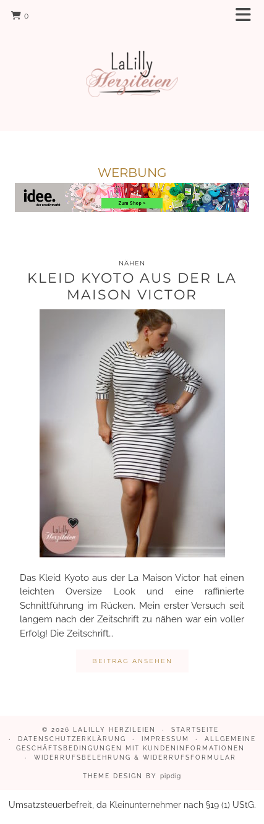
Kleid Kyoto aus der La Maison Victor (132, 286)
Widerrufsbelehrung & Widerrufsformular (135, 757)
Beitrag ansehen (132, 661)
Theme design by (132, 776)
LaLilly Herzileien (114, 729)
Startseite (195, 729)
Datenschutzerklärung (72, 739)
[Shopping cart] (20, 15)
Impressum (165, 739)
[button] (247, 16)
